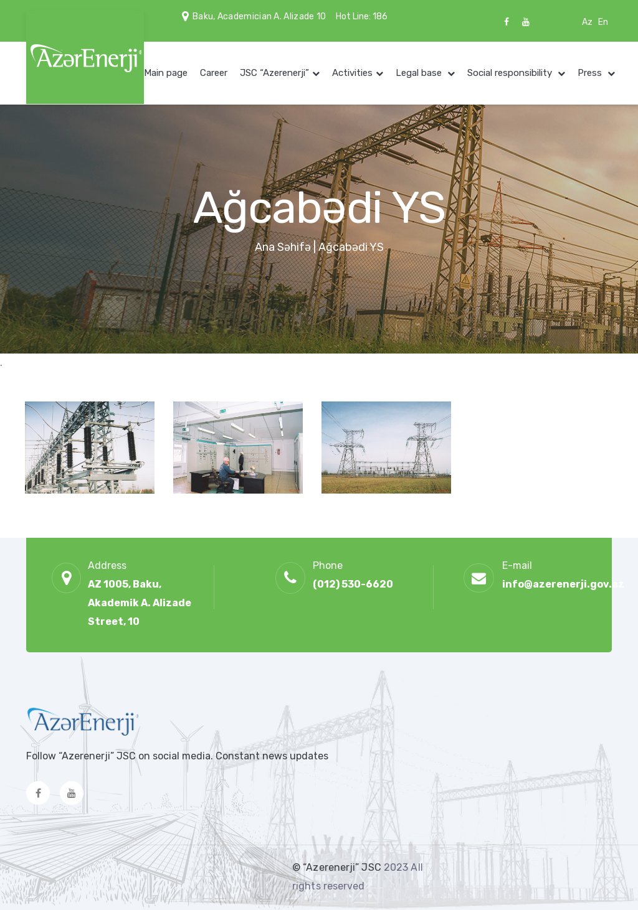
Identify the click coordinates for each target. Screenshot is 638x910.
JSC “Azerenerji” (274, 72)
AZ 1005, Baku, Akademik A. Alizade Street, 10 (139, 602)
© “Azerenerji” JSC (338, 867)
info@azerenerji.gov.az (563, 584)
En (603, 22)
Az (587, 22)
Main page (166, 72)
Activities (352, 72)
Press (591, 72)
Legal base (420, 72)
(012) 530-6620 (353, 584)
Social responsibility (511, 72)
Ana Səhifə (283, 247)
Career (213, 72)
